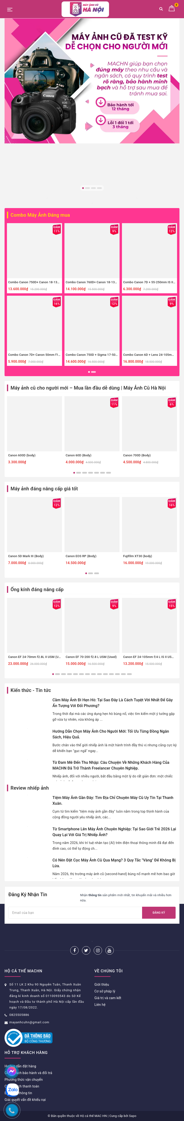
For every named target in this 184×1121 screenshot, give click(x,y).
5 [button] (96, 473)
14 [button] (129, 674)
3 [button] (93, 188)
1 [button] (83, 188)
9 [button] (99, 674)
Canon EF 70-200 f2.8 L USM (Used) (91, 657)
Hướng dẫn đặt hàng (20, 1066)
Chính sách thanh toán (22, 1086)
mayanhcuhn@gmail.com (29, 1022)
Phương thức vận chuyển (24, 1079)
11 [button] (111, 674)
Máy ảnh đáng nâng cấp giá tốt (44, 489)
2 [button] (87, 188)
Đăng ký (159, 912)
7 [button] (108, 473)
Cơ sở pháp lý (104, 991)
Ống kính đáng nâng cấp (37, 589)
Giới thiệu (101, 984)
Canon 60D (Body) (78, 455)
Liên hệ (99, 1005)
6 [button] (102, 473)
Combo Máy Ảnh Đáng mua (40, 215)
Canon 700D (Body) (137, 455)
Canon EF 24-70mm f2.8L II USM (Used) (36, 657)
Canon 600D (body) (21, 455)
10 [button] (105, 674)
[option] (92, 80)
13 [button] (123, 674)
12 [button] (117, 674)
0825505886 (19, 1015)
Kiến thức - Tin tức (31, 690)
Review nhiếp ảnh (30, 788)
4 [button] (99, 188)
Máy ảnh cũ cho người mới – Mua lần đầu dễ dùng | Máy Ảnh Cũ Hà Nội (88, 388)
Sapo (133, 1116)
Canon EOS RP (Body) (81, 556)
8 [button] (93, 674)
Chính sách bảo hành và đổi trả (28, 1073)
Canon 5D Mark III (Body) (26, 556)
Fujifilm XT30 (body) (137, 556)
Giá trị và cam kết (107, 998)
